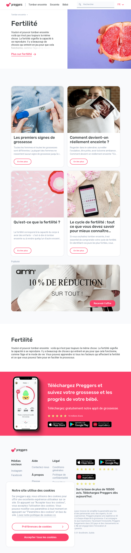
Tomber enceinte (38, 4)
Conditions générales (58, 469)
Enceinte (54, 4)
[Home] (14, 5)
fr (121, 4)
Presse (36, 481)
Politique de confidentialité (60, 476)
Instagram (16, 470)
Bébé (65, 4)
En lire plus (22, 162)
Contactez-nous (40, 467)
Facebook (16, 475)
